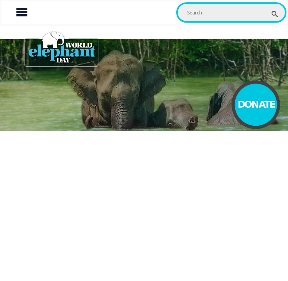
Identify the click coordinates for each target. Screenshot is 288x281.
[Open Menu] (22, 12)
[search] (275, 14)
